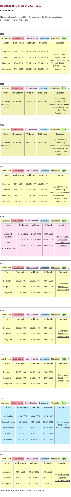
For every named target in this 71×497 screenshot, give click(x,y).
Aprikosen (5, 88)
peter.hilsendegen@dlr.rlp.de (12, 490)
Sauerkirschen (32, 38)
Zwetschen (44, 38)
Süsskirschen (18, 38)
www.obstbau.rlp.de (35, 490)
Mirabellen (55, 38)
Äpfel (64, 38)
